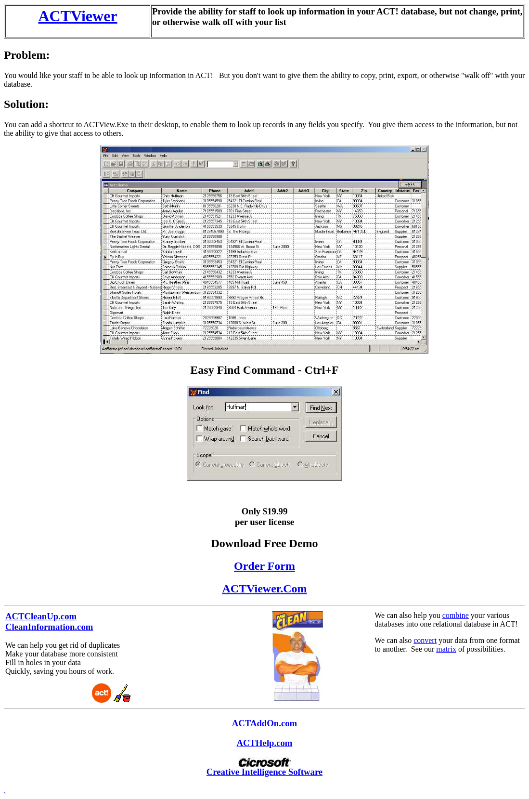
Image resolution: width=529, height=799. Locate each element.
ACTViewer (77, 16)
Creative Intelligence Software (264, 772)
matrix (446, 649)
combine (455, 615)
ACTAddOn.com (264, 723)
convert (425, 640)
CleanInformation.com (49, 627)
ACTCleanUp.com (41, 616)
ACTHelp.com (265, 743)
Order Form (264, 566)
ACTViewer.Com (264, 588)
